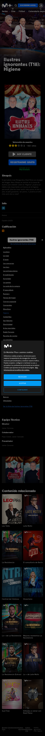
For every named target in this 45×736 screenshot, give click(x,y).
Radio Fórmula (8, 332)
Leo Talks (6, 526)
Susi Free (6, 711)
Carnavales (7, 305)
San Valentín (7, 321)
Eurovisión (7, 279)
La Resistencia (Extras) (11, 674)
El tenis (6, 260)
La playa (6, 252)
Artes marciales (9, 328)
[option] (15, 470)
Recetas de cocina (10, 336)
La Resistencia (8, 562)
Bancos (6, 397)
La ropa (6, 256)
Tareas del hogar (9, 298)
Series (5, 11)
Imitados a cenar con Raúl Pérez (32, 712)
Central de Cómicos (10, 599)
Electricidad (7, 324)
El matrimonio (8, 275)
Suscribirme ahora (28, 5)
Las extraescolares (10, 271)
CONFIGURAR (22, 390)
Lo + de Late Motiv (31, 674)
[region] (22, 368)
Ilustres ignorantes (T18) (22, 240)
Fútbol (22, 11)
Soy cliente (22, 154)
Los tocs (6, 267)
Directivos (7, 309)
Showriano (27, 599)
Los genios (7, 282)
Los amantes (8, 340)
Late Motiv (27, 526)
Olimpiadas (7, 401)
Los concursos (8, 263)
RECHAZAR (22, 377)
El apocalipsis (8, 290)
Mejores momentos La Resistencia (32, 637)
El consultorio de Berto (33, 562)
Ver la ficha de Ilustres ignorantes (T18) (17, 406)
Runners (6, 294)
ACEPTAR (22, 383)
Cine (13, 11)
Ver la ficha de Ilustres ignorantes (23, 244)
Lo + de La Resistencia (11, 636)
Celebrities (7, 317)
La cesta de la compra (11, 286)
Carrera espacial (9, 302)
